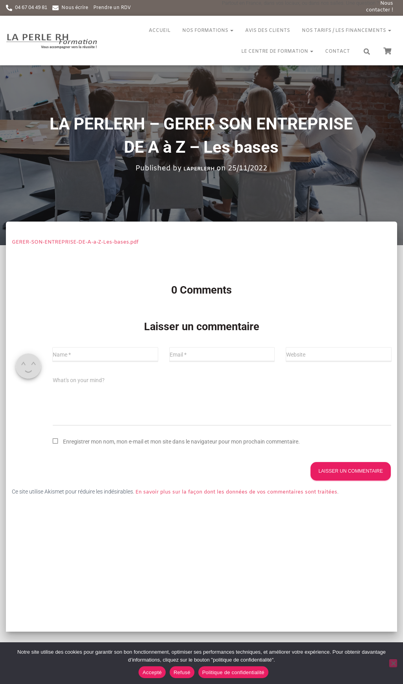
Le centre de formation (277, 51)
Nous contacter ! (379, 6)
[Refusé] (393, 663)
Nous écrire (74, 8)
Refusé (182, 672)
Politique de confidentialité (233, 672)
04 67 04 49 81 (31, 8)
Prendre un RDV (112, 8)
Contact (337, 51)
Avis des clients (267, 31)
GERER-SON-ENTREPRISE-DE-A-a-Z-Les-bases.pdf (75, 242)
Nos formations (207, 31)
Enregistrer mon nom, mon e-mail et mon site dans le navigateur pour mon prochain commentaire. (181, 441)
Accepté (152, 672)
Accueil (159, 31)
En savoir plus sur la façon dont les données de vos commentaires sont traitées (236, 492)
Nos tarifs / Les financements (346, 31)
